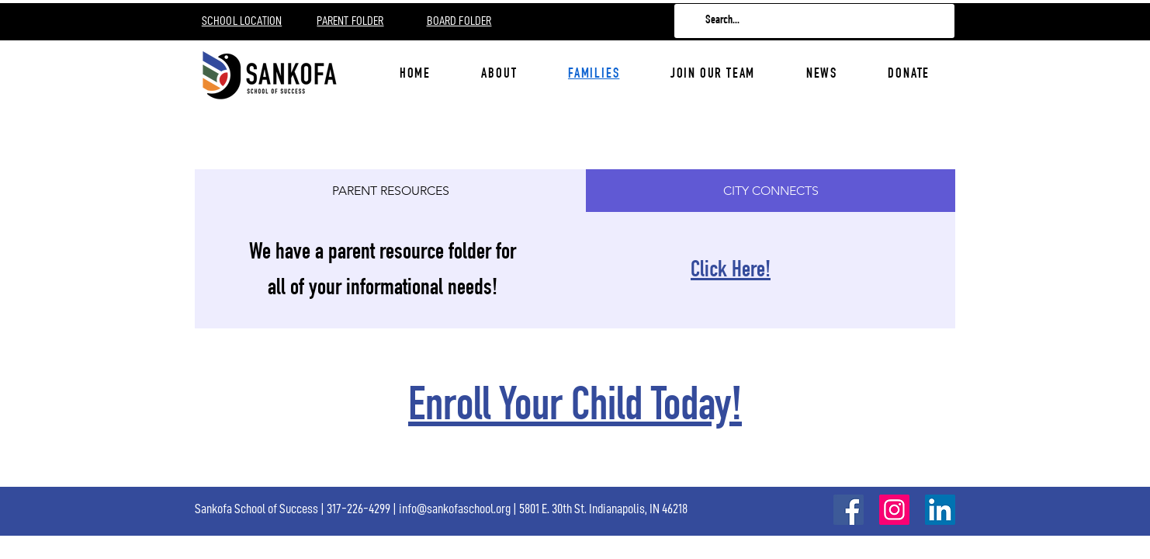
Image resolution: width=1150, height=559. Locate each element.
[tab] (390, 190)
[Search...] (813, 21)
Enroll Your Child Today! (575, 409)
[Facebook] (848, 510)
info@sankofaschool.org (455, 509)
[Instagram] (894, 510)
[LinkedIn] (940, 510)
